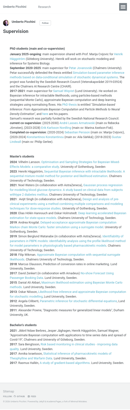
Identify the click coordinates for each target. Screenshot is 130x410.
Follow (45, 23)
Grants (84, 7)
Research (45, 7)
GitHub (19, 397)
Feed (32, 397)
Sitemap (8, 392)
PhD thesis (70, 104)
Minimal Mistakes (79, 402)
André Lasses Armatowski (77, 122)
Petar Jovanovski (81, 68)
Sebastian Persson (77, 132)
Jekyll (41, 402)
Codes (99, 7)
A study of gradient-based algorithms (65, 364)
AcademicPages (54, 402)
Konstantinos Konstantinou (45, 136)
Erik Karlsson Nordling (57, 127)
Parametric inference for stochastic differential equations (78, 302)
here (45, 113)
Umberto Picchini (15, 7)
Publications (66, 7)
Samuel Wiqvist (63, 90)
